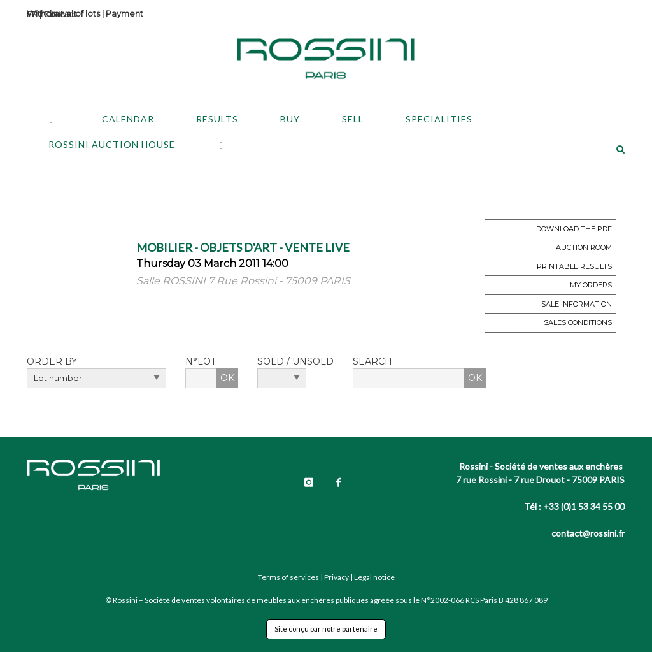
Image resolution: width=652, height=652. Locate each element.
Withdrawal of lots (63, 13)
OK (227, 378)
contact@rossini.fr (588, 533)
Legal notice (374, 577)
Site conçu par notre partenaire (326, 629)
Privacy (336, 577)
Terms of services (288, 577)
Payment (124, 13)
